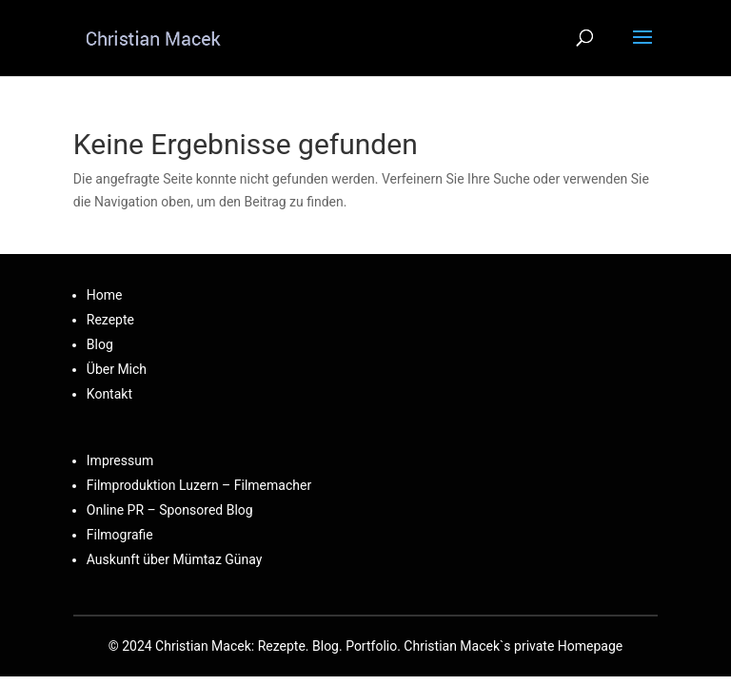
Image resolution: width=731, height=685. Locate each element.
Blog (100, 344)
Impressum (120, 460)
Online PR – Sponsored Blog (170, 510)
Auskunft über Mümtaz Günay (175, 559)
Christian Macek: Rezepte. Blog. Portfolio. (278, 646)
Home (105, 295)
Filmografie (120, 534)
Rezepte (110, 319)
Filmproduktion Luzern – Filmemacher (199, 485)
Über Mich (117, 369)
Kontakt (109, 393)
